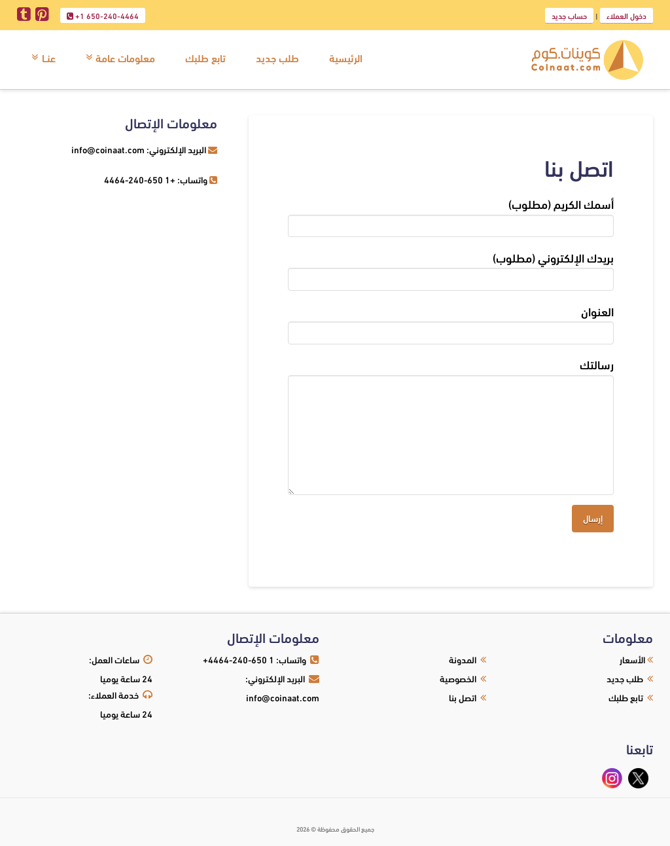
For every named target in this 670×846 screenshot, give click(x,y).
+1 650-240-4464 (103, 16)
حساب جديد (569, 15)
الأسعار (632, 659)
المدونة (462, 659)
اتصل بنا (462, 697)
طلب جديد (625, 678)
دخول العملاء (626, 15)
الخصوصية (458, 678)
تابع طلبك (625, 697)
